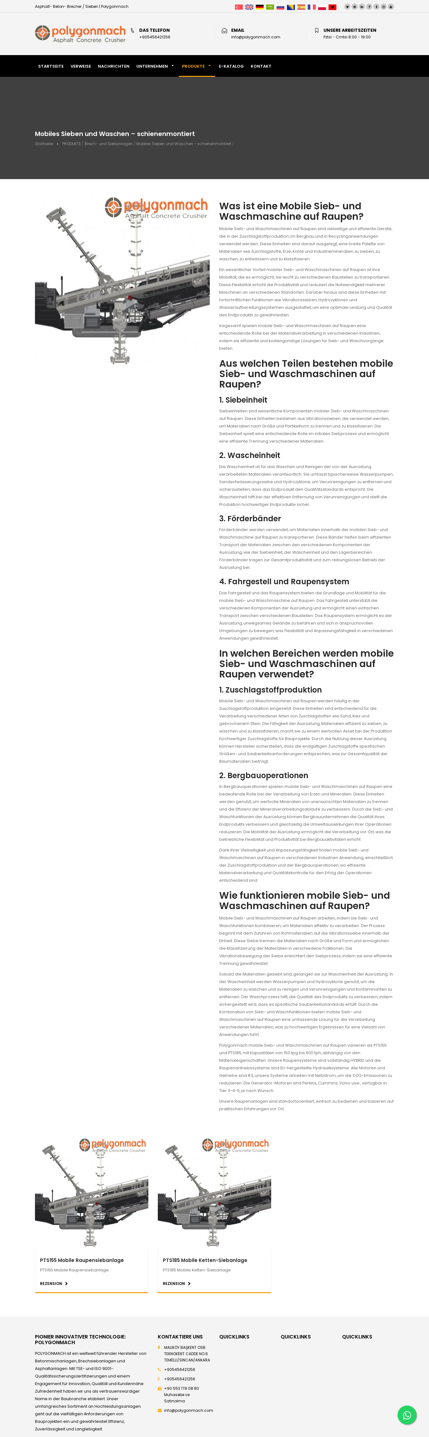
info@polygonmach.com (188, 1410)
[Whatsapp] (407, 1415)
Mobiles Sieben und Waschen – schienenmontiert (183, 143)
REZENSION (51, 1283)
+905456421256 (179, 1369)
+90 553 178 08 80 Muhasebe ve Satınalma (181, 1395)
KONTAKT (261, 66)
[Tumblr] (376, 6)
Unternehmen (152, 66)
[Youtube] (391, 6)
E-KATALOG (231, 66)
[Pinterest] (355, 6)
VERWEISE (81, 66)
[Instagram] (383, 6)
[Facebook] (369, 6)
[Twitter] (347, 6)
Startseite (44, 143)
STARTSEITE (51, 66)
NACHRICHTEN (113, 66)
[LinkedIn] (362, 6)
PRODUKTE (193, 66)
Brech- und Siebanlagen (109, 143)
